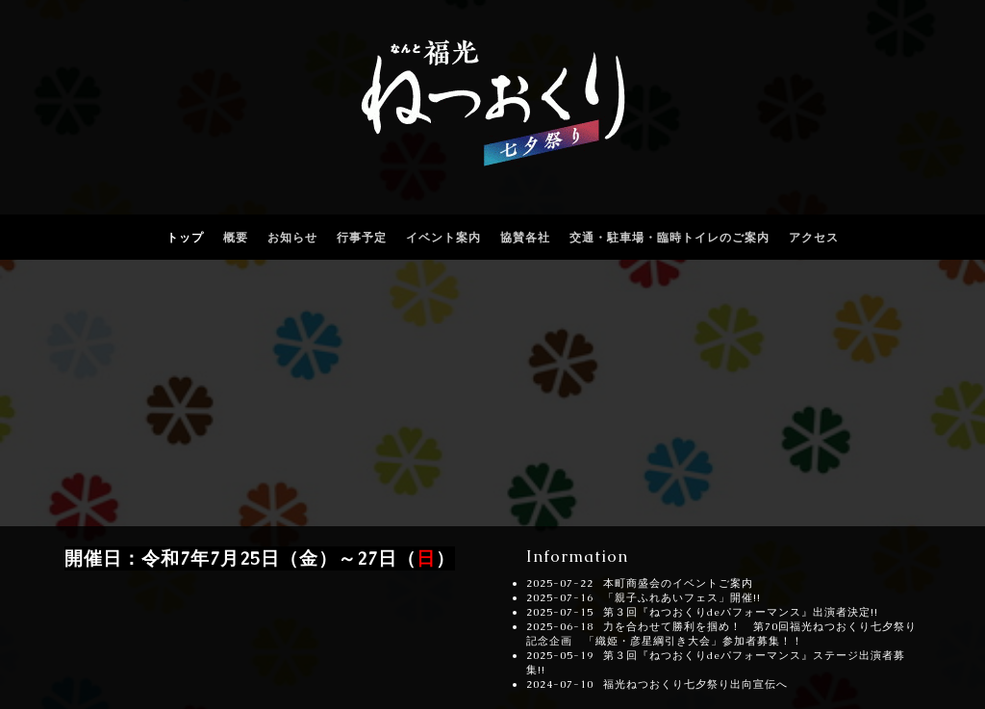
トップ (185, 237)
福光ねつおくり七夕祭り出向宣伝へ (695, 684)
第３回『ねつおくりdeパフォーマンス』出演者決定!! (740, 612)
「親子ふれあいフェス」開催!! (682, 597)
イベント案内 (443, 237)
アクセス (814, 237)
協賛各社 (525, 237)
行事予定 (362, 237)
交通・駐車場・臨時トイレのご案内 (669, 237)
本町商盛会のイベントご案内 (678, 583)
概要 (235, 237)
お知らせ (292, 237)
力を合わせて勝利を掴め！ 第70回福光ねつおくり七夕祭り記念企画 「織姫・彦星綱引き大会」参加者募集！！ (721, 633)
